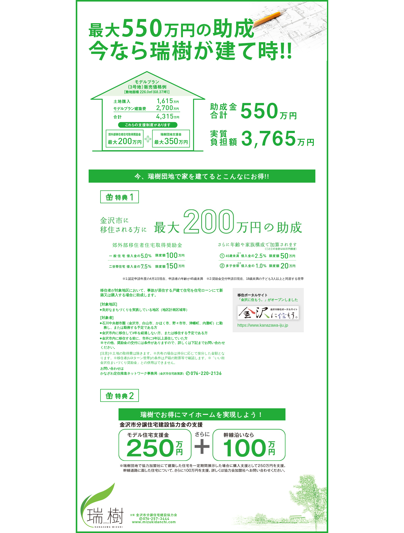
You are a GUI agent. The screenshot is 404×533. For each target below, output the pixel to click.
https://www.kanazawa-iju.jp (263, 325)
